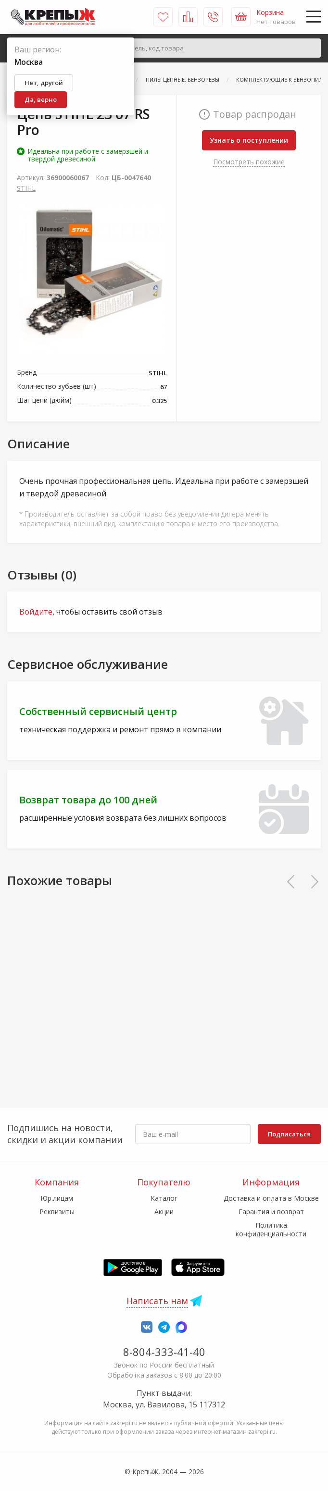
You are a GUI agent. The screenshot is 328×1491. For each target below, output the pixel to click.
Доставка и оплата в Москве (271, 1198)
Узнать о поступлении (249, 140)
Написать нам (157, 1300)
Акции (164, 1211)
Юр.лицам (56, 1198)
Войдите (35, 611)
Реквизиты (57, 1211)
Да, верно (41, 99)
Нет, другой (44, 82)
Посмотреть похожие (249, 161)
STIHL (26, 188)
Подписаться (289, 1134)
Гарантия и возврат (271, 1211)
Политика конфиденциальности (271, 1229)
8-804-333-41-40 (164, 1351)
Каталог (164, 1198)
